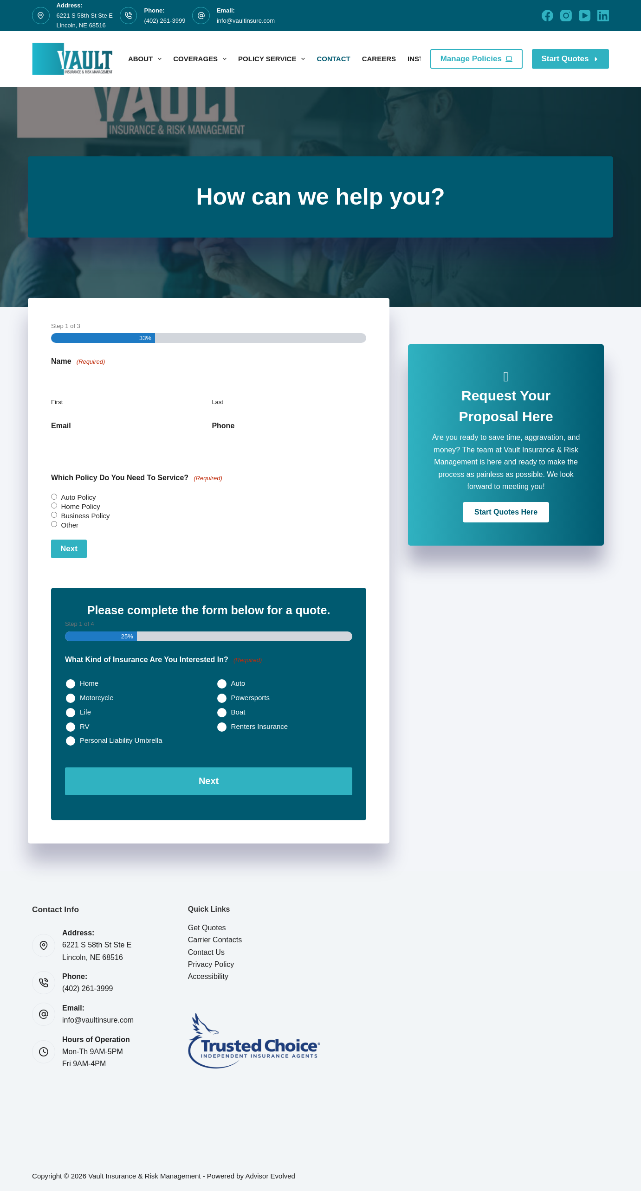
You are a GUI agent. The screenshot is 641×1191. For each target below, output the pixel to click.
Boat (238, 712)
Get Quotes (207, 926)
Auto (238, 683)
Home (89, 683)
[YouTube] (584, 15)
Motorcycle (97, 698)
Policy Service (273, 58)
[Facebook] (547, 15)
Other (69, 525)
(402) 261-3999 (164, 20)
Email (61, 426)
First (57, 402)
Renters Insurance (259, 726)
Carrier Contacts (215, 939)
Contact (333, 59)
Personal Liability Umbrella (121, 740)
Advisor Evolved (270, 1175)
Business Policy (85, 516)
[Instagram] (566, 15)
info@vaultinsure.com (246, 20)
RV (85, 726)
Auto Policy (78, 497)
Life (85, 712)
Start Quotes (570, 58)
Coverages (201, 58)
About (146, 58)
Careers (379, 59)
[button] (506, 512)
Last (217, 402)
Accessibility (208, 975)
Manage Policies (476, 58)
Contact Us (206, 951)
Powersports (250, 698)
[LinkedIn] (603, 15)
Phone (223, 426)
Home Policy (80, 506)
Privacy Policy (211, 963)
